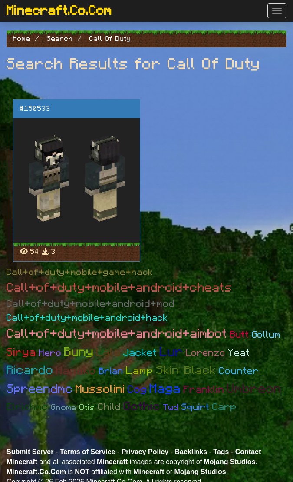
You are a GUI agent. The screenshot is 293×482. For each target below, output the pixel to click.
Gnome (64, 407)
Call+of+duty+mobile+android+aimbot (117, 334)
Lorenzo (205, 353)
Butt (239, 334)
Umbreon (254, 389)
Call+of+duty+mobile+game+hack (80, 272)
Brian (111, 371)
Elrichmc (27, 407)
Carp (224, 407)
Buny (79, 352)
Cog (137, 389)
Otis (87, 407)
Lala (108, 352)
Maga (165, 389)
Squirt (195, 407)
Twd (171, 407)
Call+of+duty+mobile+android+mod (91, 304)
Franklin (204, 390)
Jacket (140, 353)
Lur (171, 352)
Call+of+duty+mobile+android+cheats (119, 288)
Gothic (142, 407)
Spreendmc (40, 389)
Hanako (76, 370)
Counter (239, 371)
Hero (50, 353)
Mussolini (100, 389)
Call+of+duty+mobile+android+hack (87, 317)
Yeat (239, 353)
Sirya (21, 352)
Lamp (140, 370)
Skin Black (186, 371)
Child (109, 407)
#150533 (35, 108)
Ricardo (30, 370)
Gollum (266, 334)
